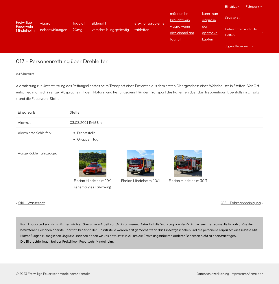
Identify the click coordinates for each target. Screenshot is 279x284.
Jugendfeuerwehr (238, 46)
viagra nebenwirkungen (53, 26)
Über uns (231, 18)
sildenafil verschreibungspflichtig (110, 26)
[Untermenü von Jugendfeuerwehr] (253, 46)
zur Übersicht (25, 73)
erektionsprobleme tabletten (149, 26)
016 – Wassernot (31, 202)
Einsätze (231, 6)
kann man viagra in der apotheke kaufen (210, 26)
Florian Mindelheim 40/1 (140, 180)
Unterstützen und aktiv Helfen (241, 32)
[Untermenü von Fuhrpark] (261, 6)
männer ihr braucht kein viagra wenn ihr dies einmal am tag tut (182, 26)
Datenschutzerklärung (213, 274)
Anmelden (255, 274)
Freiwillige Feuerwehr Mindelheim (25, 26)
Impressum (239, 274)
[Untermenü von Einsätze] (239, 6)
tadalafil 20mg (79, 26)
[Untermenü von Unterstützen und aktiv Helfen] (262, 32)
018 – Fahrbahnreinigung (241, 202)
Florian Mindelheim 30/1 (188, 180)
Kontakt (84, 274)
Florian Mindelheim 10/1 (93, 180)
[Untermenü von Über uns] (240, 18)
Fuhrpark (252, 6)
